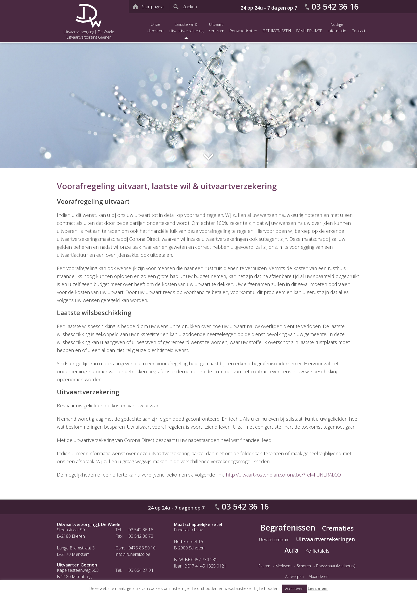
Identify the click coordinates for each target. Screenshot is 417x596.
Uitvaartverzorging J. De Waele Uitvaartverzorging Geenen (89, 21)
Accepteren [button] (294, 588)
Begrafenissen (287, 527)
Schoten (304, 565)
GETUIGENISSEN (276, 30)
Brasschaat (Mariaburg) (335, 565)
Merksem (283, 565)
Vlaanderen (318, 576)
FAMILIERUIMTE (309, 30)
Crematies (338, 528)
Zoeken (189, 7)
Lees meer (318, 588)
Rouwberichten (243, 30)
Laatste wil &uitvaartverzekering (186, 27)
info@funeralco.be (132, 554)
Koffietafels (317, 551)
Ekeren (264, 565)
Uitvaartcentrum (274, 540)
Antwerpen (294, 576)
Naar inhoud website (208, 157)
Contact (358, 30)
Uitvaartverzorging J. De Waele (88, 524)
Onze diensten (155, 27)
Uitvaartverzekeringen (325, 539)
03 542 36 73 (140, 536)
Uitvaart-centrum (216, 27)
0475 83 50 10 (142, 548)
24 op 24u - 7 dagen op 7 (269, 8)
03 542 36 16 (335, 6)
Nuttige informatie (337, 27)
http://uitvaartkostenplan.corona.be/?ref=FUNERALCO (283, 474)
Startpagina (153, 7)
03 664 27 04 (140, 570)
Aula (292, 550)
